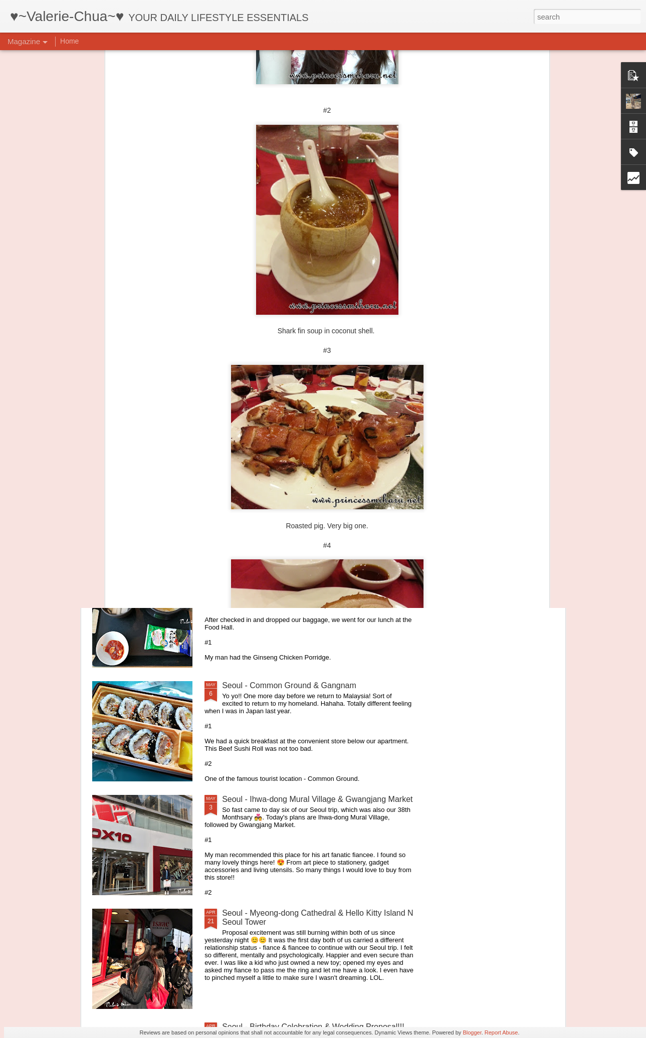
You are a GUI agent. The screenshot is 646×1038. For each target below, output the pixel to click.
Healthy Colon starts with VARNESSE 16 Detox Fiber (316, 458)
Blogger (472, 1032)
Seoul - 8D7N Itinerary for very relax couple (299, 571)
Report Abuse (501, 1032)
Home (69, 41)
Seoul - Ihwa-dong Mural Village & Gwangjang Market (317, 799)
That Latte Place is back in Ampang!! (380, 377)
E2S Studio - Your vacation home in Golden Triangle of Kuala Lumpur (498, 386)
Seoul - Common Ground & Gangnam (289, 685)
